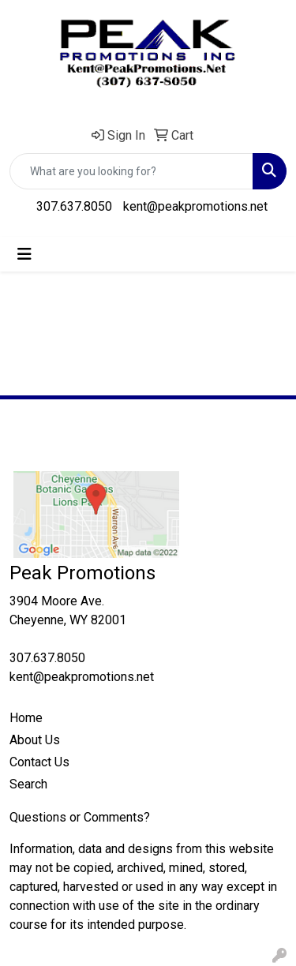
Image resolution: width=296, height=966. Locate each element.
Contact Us (39, 761)
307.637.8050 (74, 206)
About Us (34, 739)
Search (28, 784)
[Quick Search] (131, 171)
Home (26, 717)
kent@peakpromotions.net (195, 206)
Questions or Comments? (79, 817)
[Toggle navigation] (24, 254)
